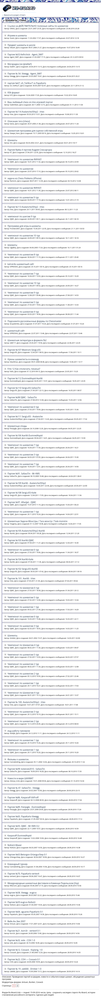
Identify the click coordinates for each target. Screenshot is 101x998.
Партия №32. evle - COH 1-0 (21, 940)
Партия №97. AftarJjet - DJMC (21, 502)
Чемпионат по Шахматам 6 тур (23, 587)
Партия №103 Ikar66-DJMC (20, 540)
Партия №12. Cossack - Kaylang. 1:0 (24, 949)
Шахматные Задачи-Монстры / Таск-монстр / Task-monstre (37, 521)
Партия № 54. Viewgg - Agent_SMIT (24, 73)
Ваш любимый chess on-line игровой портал (30, 102)
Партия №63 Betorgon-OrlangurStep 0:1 (27, 854)
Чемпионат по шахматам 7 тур (23, 273)
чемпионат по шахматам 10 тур (23, 235)
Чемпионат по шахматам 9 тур (23, 292)
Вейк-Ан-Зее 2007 (16, 921)
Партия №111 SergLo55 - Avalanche (25, 416)
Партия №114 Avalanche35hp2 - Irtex (25, 111)
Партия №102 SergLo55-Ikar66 (22, 568)
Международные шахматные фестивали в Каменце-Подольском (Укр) (43, 883)
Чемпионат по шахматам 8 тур (23, 254)
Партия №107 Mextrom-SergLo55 (24, 349)
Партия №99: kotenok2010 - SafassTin (26, 768)
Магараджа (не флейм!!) (19, 64)
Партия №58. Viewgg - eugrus (22, 892)
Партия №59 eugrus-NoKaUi (21, 902)
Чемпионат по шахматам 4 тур (23, 311)
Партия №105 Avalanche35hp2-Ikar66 (26, 530)
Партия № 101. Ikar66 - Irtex (21, 578)
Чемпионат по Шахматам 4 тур (23, 645)
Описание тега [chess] (18, 121)
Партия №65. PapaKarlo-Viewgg (23, 816)
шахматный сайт (16, 330)
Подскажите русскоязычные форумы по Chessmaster (34, 321)
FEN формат (13, 92)
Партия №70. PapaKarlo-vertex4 (23, 873)
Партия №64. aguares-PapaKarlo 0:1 (25, 911)
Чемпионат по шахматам (20, 168)
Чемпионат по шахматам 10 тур (23, 283)
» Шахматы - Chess (14, 20)
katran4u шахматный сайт (20, 264)
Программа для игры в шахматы (24, 226)
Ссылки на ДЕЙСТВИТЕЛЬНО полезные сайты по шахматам (37, 25)
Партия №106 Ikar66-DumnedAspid (25, 435)
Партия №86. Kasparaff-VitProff (23, 797)
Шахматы (12, 140)
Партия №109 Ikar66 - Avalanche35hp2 (26, 483)
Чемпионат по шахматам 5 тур (23, 302)
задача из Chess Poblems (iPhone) (24, 178)
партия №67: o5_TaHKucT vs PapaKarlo (26, 83)
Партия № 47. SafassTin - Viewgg (23, 787)
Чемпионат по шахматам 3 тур (23, 454)
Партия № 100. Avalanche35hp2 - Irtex (26, 702)
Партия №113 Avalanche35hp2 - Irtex (25, 206)
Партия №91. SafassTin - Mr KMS (23, 473)
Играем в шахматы (17, 35)
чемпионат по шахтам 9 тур (21, 216)
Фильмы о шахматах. (18, 759)
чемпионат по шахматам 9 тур (23, 197)
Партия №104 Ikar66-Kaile (20, 559)
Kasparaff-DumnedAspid (19, 835)
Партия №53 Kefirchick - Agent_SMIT (25, 54)
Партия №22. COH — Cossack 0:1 (23, 959)
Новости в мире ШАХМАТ (20, 778)
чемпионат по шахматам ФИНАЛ (24, 187)
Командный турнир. (17, 864)
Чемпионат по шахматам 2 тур (23, 664)
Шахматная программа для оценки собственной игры (35, 130)
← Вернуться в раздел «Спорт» (14, 15)
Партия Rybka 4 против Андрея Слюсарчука (29, 149)
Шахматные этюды (17, 426)
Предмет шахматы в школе (21, 45)
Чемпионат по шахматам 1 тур (23, 511)
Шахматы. (12, 635)
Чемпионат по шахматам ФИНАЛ (24, 159)
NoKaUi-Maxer (14, 845)
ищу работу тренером (18, 730)
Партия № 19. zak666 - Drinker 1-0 (24, 968)
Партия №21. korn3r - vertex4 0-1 (24, 930)
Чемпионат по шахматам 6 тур (23, 406)
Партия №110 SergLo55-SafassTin (24, 387)
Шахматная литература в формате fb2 (27, 340)
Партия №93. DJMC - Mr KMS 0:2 (23, 826)
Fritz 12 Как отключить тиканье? (23, 368)
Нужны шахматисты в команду (23, 359)
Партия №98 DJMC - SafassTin (22, 397)
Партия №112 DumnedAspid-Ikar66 (25, 378)
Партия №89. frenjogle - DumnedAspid (26, 807)
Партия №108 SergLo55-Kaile (21, 492)
